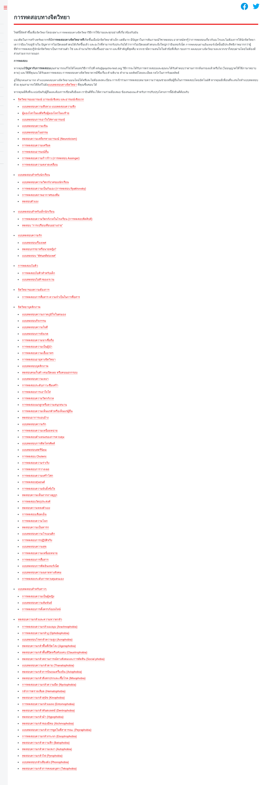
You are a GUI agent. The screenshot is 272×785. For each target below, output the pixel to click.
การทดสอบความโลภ (35, 521)
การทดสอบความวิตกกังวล (38, 398)
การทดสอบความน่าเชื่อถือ (38, 340)
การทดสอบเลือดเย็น (34, 514)
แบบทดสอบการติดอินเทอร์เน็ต (40, 566)
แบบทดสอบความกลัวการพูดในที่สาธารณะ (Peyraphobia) (56, 730)
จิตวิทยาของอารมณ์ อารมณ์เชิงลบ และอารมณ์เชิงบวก (51, 99)
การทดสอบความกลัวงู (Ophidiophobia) (45, 633)
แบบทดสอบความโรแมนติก (38, 533)
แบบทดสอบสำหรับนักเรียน (34, 175)
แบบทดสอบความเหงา (35, 379)
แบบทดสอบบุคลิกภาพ (35, 366)
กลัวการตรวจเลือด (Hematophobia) (43, 691)
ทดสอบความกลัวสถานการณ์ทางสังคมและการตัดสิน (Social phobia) (63, 659)
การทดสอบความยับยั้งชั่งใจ (38, 488)
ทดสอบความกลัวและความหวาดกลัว (40, 619)
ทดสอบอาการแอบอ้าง (35, 417)
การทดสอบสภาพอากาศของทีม (41, 195)
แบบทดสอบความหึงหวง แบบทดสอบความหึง (49, 106)
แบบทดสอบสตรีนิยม (34, 450)
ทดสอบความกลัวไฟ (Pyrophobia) (42, 755)
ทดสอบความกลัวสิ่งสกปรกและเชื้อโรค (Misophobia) (53, 678)
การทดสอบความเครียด (36, 145)
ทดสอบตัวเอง (30, 201)
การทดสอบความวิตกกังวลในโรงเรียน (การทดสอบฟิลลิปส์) (57, 219)
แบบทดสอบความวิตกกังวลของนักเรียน (45, 182)
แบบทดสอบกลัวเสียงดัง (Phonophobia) (45, 762)
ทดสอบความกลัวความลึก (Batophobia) (46, 742)
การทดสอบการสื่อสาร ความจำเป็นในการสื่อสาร (51, 297)
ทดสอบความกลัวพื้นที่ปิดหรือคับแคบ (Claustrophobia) (54, 652)
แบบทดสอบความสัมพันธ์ (37, 602)
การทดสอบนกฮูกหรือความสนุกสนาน (44, 404)
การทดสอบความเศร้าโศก (37, 475)
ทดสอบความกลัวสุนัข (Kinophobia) (43, 697)
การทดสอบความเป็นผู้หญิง (38, 596)
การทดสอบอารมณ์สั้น (35, 152)
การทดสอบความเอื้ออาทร (37, 353)
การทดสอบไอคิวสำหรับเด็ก (38, 273)
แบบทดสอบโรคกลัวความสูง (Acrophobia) (47, 639)
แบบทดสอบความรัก (30, 235)
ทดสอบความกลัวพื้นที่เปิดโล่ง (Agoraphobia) (49, 646)
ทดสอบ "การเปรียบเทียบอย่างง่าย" (42, 225)
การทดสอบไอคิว (28, 265)
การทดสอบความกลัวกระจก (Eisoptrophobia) (49, 736)
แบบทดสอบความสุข (34, 546)
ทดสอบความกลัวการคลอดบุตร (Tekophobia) (49, 768)
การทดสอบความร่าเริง (35, 463)
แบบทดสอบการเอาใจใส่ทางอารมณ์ (43, 119)
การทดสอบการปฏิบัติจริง (37, 540)
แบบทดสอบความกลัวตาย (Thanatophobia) (48, 665)
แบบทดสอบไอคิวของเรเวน (38, 279)
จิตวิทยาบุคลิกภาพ (29, 307)
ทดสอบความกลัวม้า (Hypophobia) (42, 717)
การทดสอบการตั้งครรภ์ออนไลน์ (41, 609)
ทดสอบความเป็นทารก (35, 527)
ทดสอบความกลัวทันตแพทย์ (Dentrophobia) (48, 710)
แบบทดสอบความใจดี (35, 327)
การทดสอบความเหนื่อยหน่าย (40, 430)
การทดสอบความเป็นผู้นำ (37, 346)
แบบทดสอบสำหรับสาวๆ (32, 589)
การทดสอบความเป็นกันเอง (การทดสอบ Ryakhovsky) (54, 188)
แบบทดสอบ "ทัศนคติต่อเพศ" (39, 255)
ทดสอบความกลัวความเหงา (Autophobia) (47, 749)
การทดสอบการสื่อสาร (35, 559)
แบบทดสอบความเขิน (35, 126)
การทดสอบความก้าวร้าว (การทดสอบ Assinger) (51, 158)
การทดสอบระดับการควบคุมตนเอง (43, 579)
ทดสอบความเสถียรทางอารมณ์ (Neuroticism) (49, 139)
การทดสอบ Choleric (34, 456)
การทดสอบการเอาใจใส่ (36, 392)
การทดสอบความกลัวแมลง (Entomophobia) (48, 704)
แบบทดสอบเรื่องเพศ (34, 242)
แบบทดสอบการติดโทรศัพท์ (38, 443)
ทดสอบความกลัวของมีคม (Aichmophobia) (48, 723)
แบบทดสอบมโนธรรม (35, 132)
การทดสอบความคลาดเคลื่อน (40, 164)
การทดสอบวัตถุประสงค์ (36, 501)
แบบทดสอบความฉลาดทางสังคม (41, 572)
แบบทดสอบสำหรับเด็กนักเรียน (36, 211)
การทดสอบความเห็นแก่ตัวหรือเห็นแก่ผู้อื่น (47, 411)
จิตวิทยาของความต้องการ (33, 289)
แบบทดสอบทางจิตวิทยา (62, 84)
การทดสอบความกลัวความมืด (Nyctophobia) (49, 684)
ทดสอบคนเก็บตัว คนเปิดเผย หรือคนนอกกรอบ (49, 372)
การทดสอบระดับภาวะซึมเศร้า (40, 385)
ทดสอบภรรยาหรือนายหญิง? (39, 249)
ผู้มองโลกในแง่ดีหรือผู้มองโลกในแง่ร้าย (45, 113)
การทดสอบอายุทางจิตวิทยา (39, 359)
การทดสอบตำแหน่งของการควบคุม (43, 437)
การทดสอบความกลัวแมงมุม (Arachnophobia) (49, 626)
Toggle (7, 8)
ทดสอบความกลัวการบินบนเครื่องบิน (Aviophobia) (52, 672)
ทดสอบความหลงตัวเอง (36, 508)
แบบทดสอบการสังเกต (35, 334)
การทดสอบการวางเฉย (35, 469)
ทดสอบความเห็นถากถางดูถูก (39, 495)
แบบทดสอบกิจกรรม (34, 321)
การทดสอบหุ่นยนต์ (33, 482)
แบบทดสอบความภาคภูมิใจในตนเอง (44, 314)
